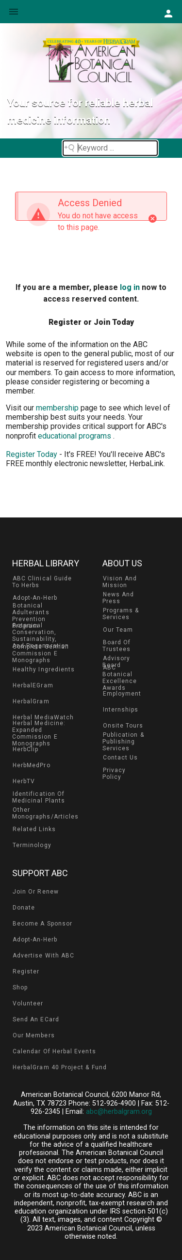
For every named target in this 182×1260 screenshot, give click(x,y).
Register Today (31, 454)
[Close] (152, 219)
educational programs (75, 435)
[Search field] (110, 148)
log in (130, 287)
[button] (168, 13)
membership (58, 407)
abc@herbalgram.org (119, 1112)
